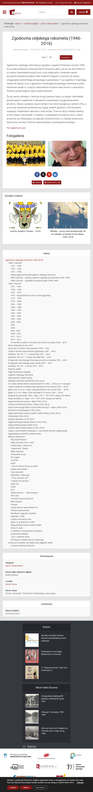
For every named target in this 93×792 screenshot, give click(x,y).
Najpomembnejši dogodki (19, 372)
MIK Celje (15, 495)
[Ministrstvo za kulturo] (17, 756)
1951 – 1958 (16, 271)
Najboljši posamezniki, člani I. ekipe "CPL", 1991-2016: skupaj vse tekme (39, 395)
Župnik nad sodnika (19, 469)
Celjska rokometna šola (21, 519)
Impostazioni (40, 788)
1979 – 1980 (16, 301)
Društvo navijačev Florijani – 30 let (25, 231)
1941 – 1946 (16, 266)
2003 (13, 325)
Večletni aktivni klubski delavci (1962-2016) (26, 427)
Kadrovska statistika (19, 534)
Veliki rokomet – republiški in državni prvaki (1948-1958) (34, 280)
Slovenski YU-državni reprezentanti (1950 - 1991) (29, 348)
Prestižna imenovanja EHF (22, 498)
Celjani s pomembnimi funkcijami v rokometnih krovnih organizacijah (37, 430)
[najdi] (71, 12)
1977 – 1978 (16, 298)
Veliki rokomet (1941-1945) (22, 442)
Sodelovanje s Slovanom (21, 445)
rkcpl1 (13, 463)
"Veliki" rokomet (15, 263)
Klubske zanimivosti (16, 436)
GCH (13, 489)
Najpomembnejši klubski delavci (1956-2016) (27, 422)
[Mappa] (83, 12)
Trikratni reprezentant (20, 510)
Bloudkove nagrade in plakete (23, 513)
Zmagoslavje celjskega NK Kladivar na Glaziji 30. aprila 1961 (52, 698)
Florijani (14, 504)
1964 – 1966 (16, 289)
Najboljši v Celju (18, 516)
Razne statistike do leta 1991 (20, 345)
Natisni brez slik (52, 182)
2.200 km (15, 460)
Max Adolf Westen (19, 439)
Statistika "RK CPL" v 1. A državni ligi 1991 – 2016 (29, 354)
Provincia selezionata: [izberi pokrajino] (18, 2)
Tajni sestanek (17, 472)
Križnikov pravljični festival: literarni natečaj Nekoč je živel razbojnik (53, 638)
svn (56, 2)
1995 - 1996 (16, 316)
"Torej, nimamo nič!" (20, 478)
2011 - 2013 (16, 336)
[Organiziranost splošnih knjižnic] (46, 756)
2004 (13, 328)
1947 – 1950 (16, 269)
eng (61, 2)
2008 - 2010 (16, 333)
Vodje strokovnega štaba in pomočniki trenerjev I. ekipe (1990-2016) (37, 407)
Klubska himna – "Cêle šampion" (25, 492)
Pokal (13, 486)
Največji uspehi (14, 369)
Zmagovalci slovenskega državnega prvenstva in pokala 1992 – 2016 (37, 360)
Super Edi (15, 484)
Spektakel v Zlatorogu (20, 475)
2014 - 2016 (16, 339)
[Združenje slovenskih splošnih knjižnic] (46, 766)
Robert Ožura (11, 584)
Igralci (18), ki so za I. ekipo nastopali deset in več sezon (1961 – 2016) (38, 389)
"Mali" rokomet (14, 283)
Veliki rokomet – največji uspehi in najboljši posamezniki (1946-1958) (40, 277)
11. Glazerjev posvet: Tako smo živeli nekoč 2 (54, 669)
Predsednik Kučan (18, 454)
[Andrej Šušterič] (67, 153)
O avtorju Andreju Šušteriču (22, 545)
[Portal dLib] (17, 766)
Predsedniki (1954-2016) (18, 416)
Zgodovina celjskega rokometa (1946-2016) (24, 260)
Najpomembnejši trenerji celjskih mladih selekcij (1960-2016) (34, 413)
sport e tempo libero (14, 565)
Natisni (37, 182)
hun (70, 2)
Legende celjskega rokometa (20, 375)
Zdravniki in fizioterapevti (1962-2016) (24, 410)
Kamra (31, 746)
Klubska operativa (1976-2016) (21, 419)
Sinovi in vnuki (17, 528)
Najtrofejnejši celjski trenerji (20, 377)
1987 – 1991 (16, 310)
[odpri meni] (4, 12)
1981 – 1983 (16, 304)
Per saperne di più (16, 127)
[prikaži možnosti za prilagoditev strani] (44, 2)
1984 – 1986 (16, 307)
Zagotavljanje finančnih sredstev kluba (24, 433)
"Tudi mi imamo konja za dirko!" (24, 466)
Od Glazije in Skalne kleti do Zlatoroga (27, 539)
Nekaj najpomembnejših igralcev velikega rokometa (33, 274)
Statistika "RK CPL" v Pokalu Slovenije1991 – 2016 (29, 357)
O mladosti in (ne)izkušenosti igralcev (27, 531)
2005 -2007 (15, 330)
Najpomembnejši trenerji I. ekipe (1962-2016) (27, 401)
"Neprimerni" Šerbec (19, 448)
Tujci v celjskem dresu (20, 536)
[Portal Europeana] (76, 756)
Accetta (13, 788)
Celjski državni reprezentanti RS (24, 507)
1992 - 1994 (16, 313)
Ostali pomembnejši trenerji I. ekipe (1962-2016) (28, 404)
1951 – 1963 (16, 286)
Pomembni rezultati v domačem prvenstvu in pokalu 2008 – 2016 (39, 342)
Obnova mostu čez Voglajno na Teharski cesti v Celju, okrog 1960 (54, 731)
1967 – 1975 (16, 292)
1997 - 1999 (16, 319)
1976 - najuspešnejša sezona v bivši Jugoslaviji (31, 295)
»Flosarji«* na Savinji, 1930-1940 (52, 713)
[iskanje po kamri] (53, 12)
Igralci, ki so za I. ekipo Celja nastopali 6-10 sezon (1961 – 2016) (35, 392)
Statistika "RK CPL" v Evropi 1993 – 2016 (25, 366)
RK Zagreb (15, 457)
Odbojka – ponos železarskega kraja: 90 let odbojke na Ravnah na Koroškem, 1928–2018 (68, 234)
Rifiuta (26, 788)
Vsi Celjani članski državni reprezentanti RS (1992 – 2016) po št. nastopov (39, 383)
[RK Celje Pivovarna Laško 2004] (26, 153)
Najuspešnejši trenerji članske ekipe (26, 525)
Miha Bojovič (16, 501)
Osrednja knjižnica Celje (70, 49)
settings (80, 782)
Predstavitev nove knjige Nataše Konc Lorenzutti (51, 652)
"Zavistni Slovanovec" (20, 481)
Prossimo (65, 57)
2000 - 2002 (16, 322)
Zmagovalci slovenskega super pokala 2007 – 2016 (30, 363)
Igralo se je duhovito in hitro (23, 522)
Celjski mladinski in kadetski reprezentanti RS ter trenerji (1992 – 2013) (38, 386)
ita (66, 2)
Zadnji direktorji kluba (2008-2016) (22, 425)
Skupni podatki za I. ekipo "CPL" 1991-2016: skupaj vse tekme (34, 398)
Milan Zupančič (17, 451)
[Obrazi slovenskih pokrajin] (76, 766)
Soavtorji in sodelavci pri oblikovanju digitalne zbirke (30, 542)
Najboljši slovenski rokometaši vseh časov (26, 380)
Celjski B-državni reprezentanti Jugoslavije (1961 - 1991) (32, 351)
